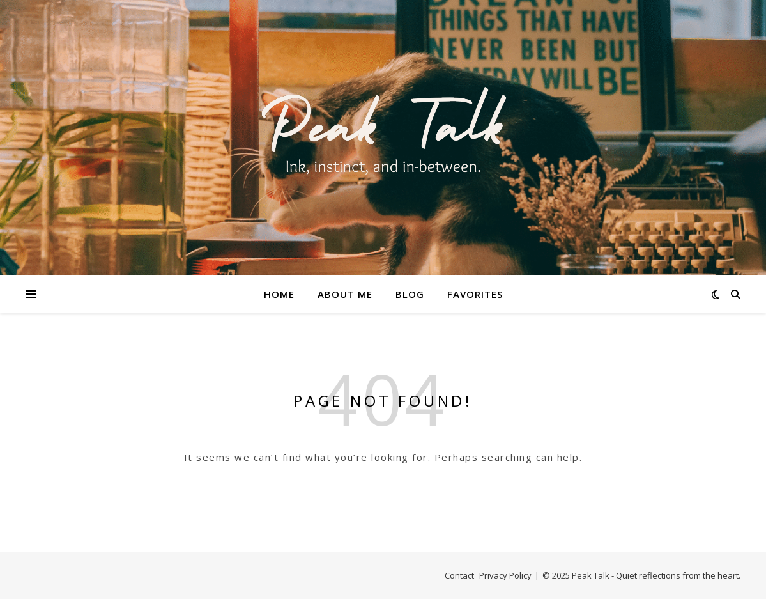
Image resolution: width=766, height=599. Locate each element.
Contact (459, 575)
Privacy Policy (505, 575)
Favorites (475, 294)
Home (279, 294)
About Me (345, 294)
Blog (409, 294)
